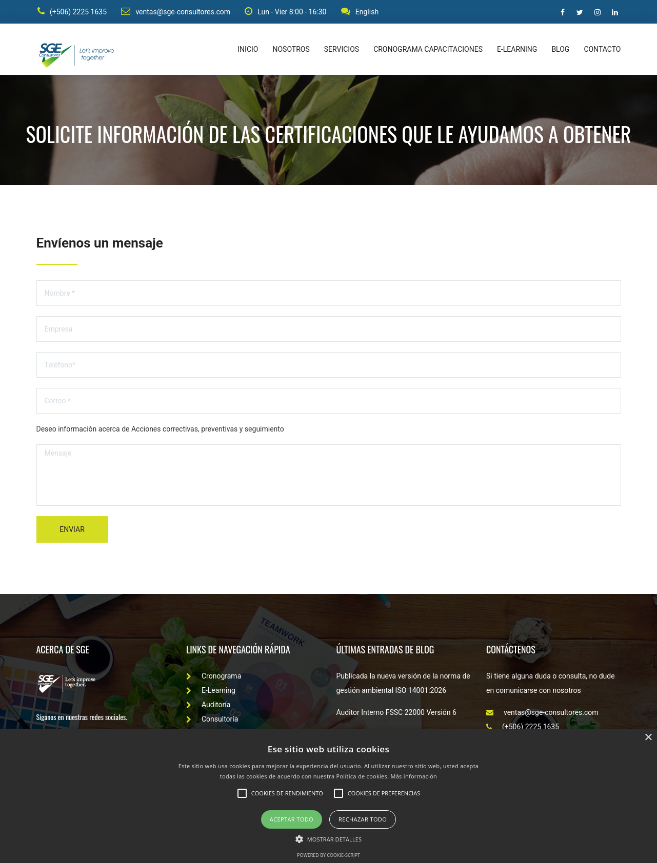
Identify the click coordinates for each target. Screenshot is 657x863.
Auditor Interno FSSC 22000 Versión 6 (396, 714)
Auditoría (208, 707)
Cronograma (213, 678)
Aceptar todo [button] (291, 819)
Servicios (341, 51)
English (361, 12)
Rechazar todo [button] (363, 819)
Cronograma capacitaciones (428, 51)
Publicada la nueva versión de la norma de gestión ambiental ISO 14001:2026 (403, 685)
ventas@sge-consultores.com (175, 12)
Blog (560, 51)
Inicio (247, 51)
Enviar (72, 531)
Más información (414, 776)
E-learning (517, 51)
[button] (328, 839)
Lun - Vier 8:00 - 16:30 (286, 12)
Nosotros (290, 51)
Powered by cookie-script (328, 855)
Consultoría (212, 721)
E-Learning (210, 692)
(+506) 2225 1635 (71, 12)
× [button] (648, 738)
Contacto (602, 51)
